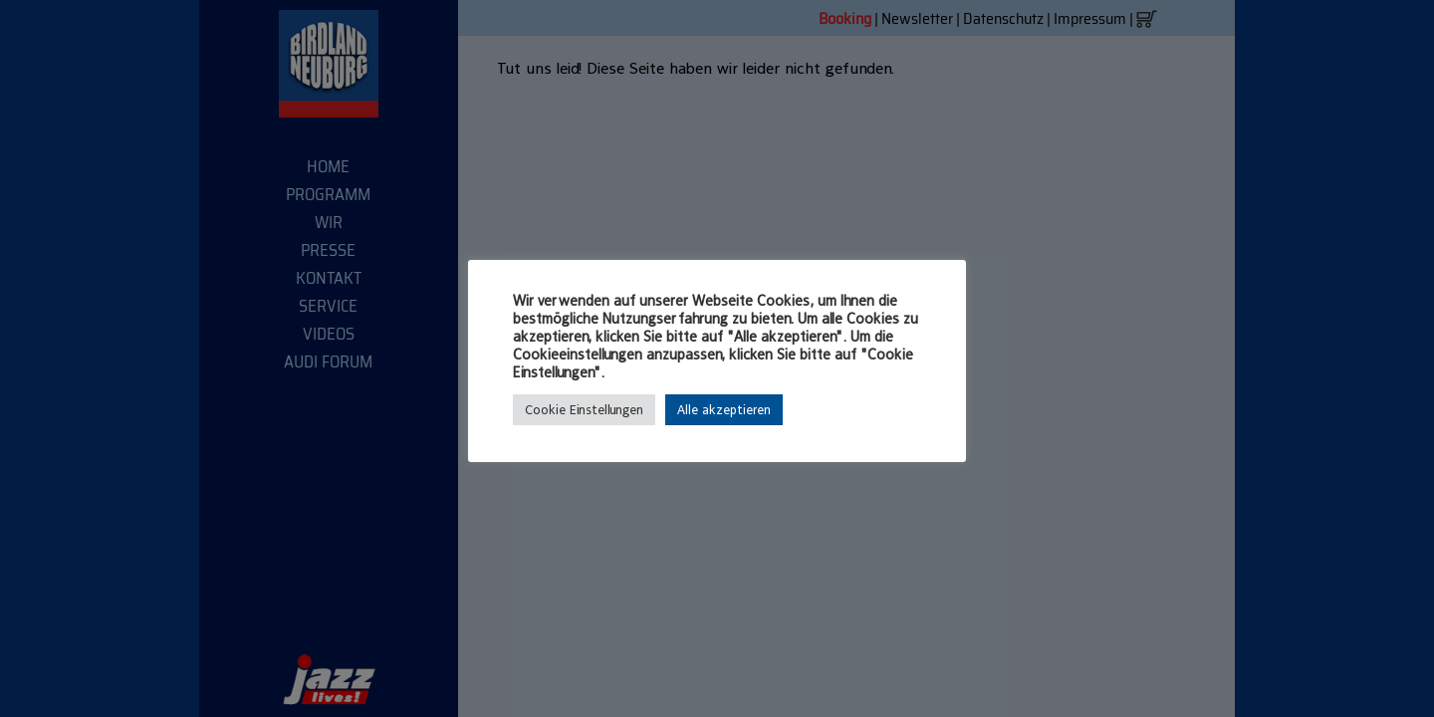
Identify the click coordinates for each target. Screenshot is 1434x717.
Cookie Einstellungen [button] (584, 409)
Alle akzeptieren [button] (724, 409)
